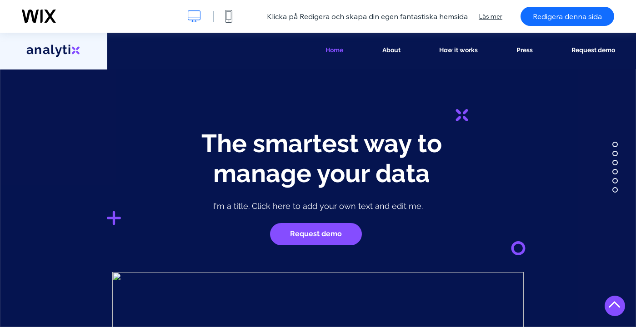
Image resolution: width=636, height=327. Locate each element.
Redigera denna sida (567, 16)
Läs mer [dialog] (490, 16)
